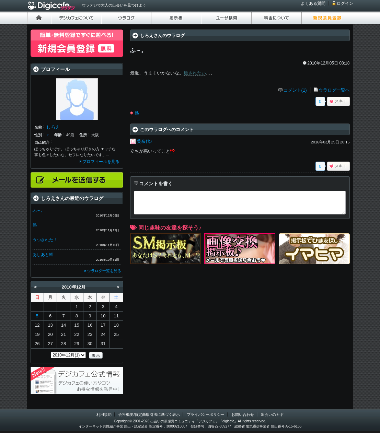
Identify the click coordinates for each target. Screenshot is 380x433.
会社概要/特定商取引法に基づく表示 (149, 414)
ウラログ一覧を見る (104, 271)
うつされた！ (45, 239)
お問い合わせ (242, 414)
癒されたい (195, 72)
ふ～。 (39, 210)
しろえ (53, 127)
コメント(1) (295, 90)
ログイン (345, 3)
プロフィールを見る (100, 161)
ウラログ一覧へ (334, 90)
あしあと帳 (43, 254)
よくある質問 (313, 3)
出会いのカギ (272, 414)
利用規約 (104, 414)
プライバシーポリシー (205, 414)
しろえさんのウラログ (162, 35)
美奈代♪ (144, 141)
